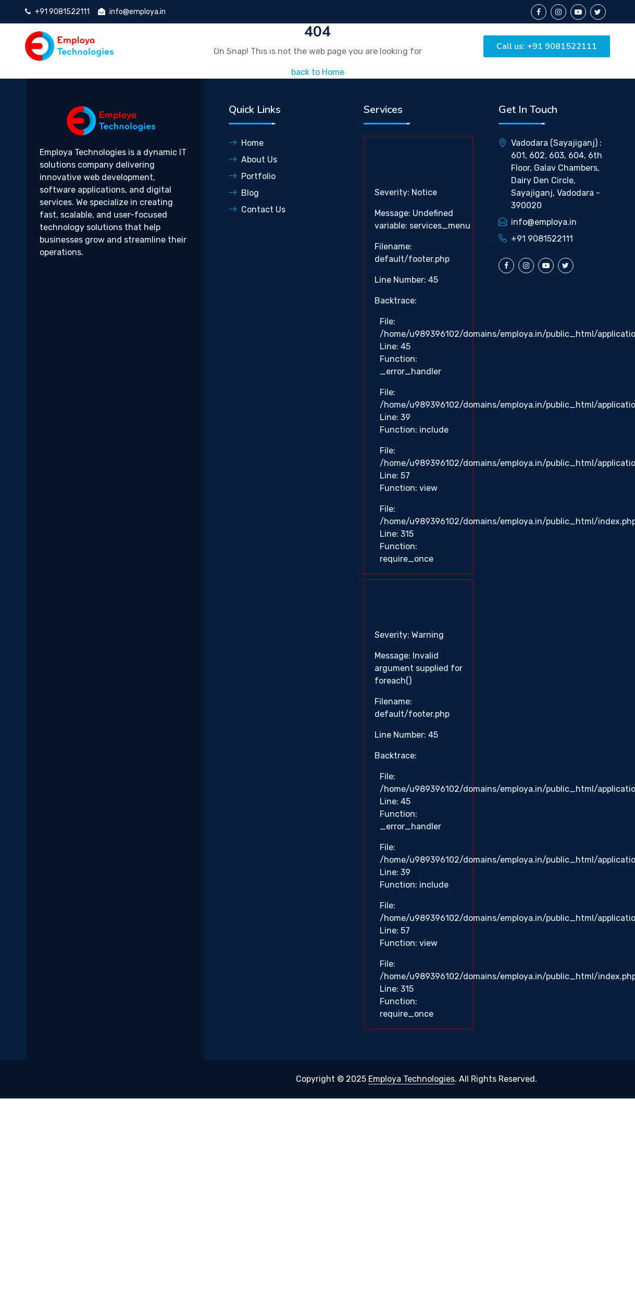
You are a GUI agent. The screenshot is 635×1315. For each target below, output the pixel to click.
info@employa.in (132, 11)
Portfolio (342, 46)
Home (177, 46)
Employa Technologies (411, 1079)
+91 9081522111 (57, 11)
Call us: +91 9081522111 (546, 46)
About (224, 46)
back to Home (317, 72)
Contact (441, 46)
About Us (253, 160)
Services (276, 46)
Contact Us (257, 209)
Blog (393, 46)
